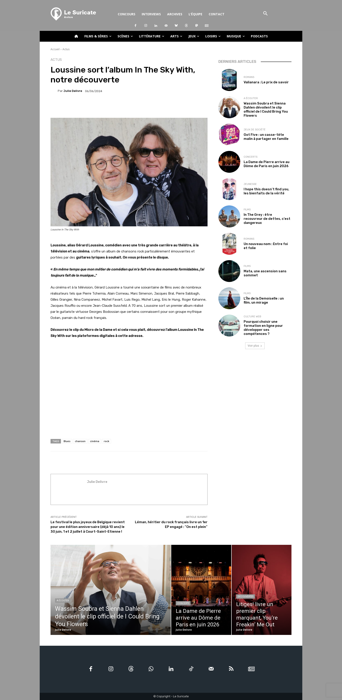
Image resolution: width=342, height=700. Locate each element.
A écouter (251, 98)
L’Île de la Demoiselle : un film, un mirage (264, 300)
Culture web (252, 316)
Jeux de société (255, 129)
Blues (67, 441)
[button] (265, 13)
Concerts (250, 157)
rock (106, 441)
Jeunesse (250, 184)
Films (247, 209)
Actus (65, 49)
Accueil (55, 49)
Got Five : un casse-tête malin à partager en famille (266, 137)
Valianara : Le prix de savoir (266, 82)
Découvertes (245, 596)
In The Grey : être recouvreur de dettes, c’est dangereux (267, 219)
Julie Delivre (72, 90)
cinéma (94, 441)
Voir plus (255, 346)
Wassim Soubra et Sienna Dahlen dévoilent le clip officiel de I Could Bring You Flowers (266, 109)
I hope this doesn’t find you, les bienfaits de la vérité (266, 191)
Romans (249, 77)
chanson (80, 441)
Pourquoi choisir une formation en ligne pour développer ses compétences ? (263, 328)
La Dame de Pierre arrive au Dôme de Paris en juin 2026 (266, 164)
